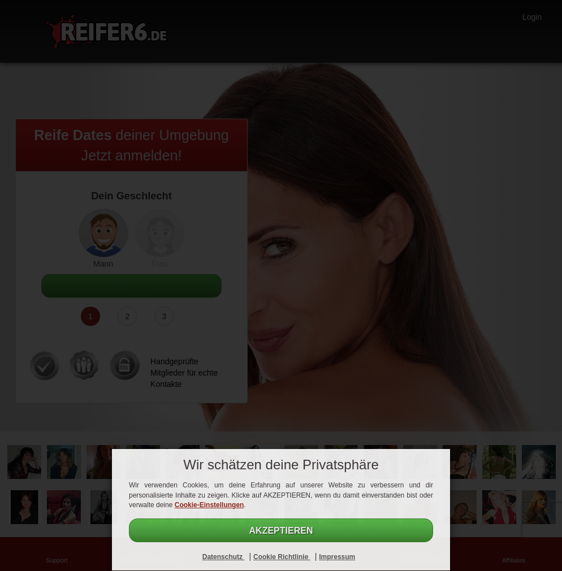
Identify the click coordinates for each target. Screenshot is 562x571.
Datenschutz (223, 557)
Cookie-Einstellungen (209, 505)
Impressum (337, 557)
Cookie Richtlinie (281, 557)
